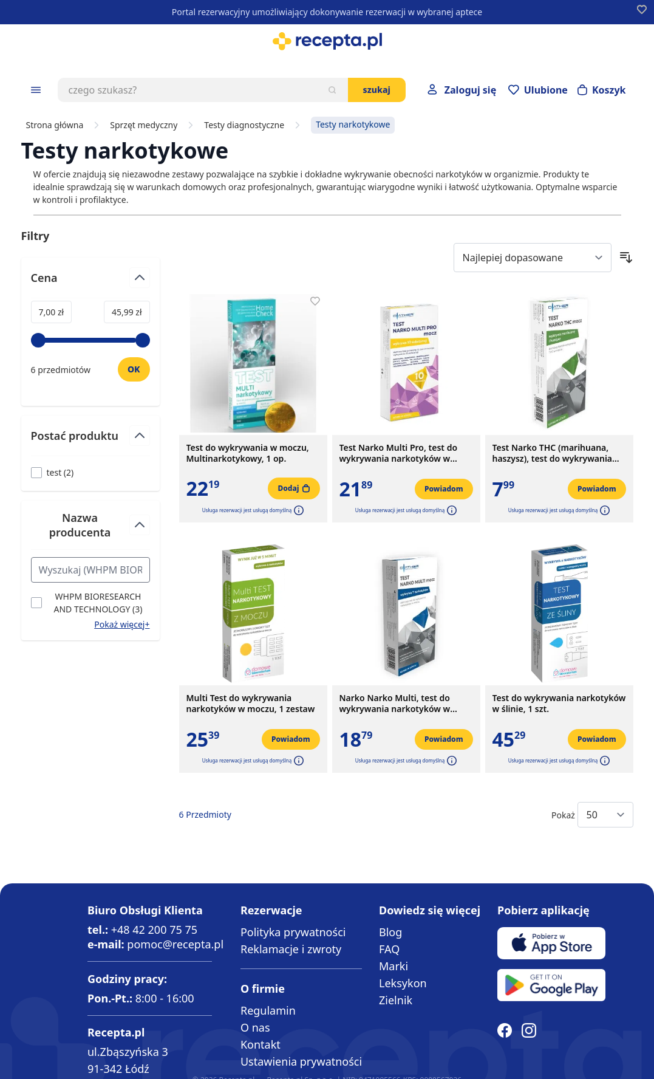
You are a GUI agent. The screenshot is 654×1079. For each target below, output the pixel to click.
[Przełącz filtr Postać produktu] (90, 440)
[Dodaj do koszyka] (293, 488)
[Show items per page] (605, 814)
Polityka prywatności (293, 932)
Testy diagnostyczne (244, 125)
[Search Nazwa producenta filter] (90, 570)
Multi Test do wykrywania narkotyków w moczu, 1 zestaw (250, 703)
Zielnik (395, 1000)
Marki (393, 966)
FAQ (389, 949)
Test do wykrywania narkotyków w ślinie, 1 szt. (559, 703)
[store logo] (327, 41)
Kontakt (260, 1044)
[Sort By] (532, 257)
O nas (255, 1027)
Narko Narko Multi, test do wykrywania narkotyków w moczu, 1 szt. (395, 703)
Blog (390, 932)
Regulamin (268, 1010)
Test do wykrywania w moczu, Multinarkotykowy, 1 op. (247, 453)
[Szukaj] (332, 90)
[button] (297, 510)
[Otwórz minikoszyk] (601, 90)
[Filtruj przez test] (52, 472)
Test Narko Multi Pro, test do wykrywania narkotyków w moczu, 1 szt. (398, 453)
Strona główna (55, 125)
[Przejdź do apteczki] (538, 90)
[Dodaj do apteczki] (315, 301)
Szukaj (376, 89)
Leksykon (403, 983)
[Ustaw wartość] (134, 369)
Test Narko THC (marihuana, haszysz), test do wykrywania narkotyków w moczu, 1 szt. (552, 453)
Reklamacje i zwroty (290, 949)
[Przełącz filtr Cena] (90, 282)
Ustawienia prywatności (301, 1061)
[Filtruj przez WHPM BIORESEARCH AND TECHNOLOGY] (90, 602)
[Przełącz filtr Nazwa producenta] (90, 530)
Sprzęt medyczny (143, 125)
